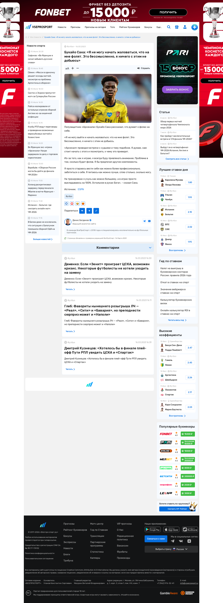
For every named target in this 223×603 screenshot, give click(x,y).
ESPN (80, 189)
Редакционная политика (125, 538)
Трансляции (97, 536)
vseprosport (38, 26)
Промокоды (123, 558)
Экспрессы (69, 542)
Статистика (97, 551)
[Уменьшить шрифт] (77, 68)
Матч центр (96, 523)
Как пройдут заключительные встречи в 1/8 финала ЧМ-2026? (177, 136)
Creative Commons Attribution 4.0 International (88, 570)
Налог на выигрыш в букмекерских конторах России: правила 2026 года (175, 272)
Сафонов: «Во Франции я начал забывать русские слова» (40, 59)
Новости (62, 27)
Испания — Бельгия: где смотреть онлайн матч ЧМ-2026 (39, 208)
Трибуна (68, 560)
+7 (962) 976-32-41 (165, 583)
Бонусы (148, 27)
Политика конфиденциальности (39, 553)
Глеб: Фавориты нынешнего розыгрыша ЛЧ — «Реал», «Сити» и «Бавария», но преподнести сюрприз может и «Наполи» (102, 310)
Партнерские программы (97, 544)
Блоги (66, 554)
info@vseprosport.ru (189, 583)
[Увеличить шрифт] (72, 68)
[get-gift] (177, 27)
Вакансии (122, 545)
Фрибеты (122, 551)
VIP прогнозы (124, 523)
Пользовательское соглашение (39, 558)
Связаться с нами (156, 539)
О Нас (120, 530)
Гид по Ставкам (99, 530)
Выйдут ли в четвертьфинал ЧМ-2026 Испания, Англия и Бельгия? (177, 149)
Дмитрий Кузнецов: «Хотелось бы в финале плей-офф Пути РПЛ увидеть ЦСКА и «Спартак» (105, 350)
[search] (168, 27)
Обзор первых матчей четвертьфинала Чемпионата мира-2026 (177, 123)
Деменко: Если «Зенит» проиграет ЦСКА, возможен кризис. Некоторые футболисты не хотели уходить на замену (107, 268)
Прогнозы (75, 27)
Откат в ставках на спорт (174, 282)
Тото (112, 27)
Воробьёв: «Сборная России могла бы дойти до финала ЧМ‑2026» (42, 171)
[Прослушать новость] (138, 68)
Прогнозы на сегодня (95, 27)
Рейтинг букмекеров (129, 27)
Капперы (95, 558)
